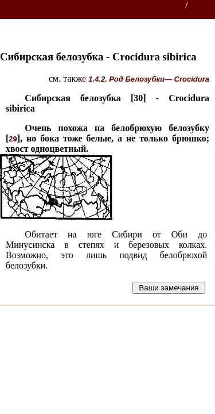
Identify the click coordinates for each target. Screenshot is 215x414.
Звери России (31, 14)
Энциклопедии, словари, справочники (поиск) (93, 5)
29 (13, 139)
